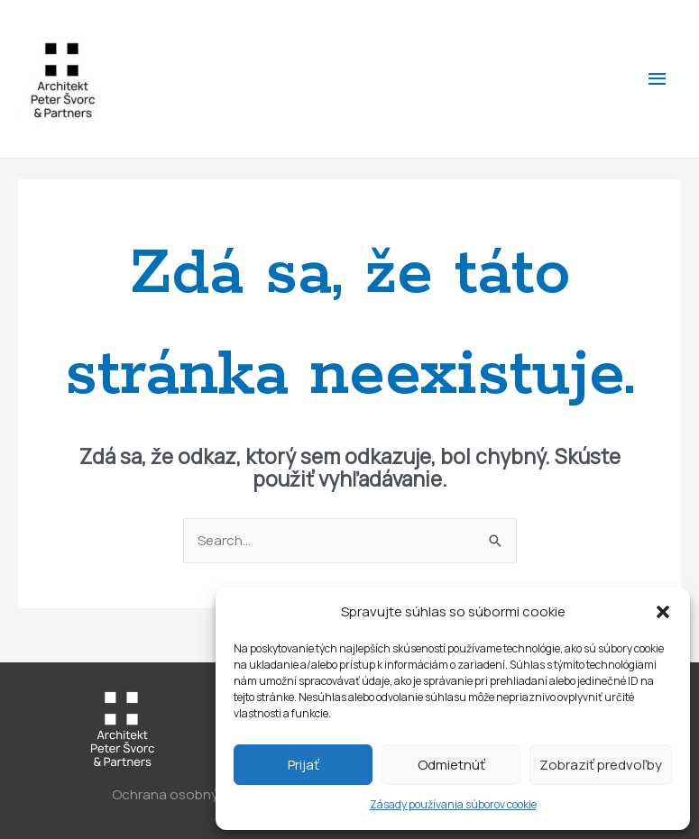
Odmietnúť (451, 764)
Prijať (303, 764)
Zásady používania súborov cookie (453, 804)
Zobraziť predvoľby (600, 764)
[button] (663, 612)
